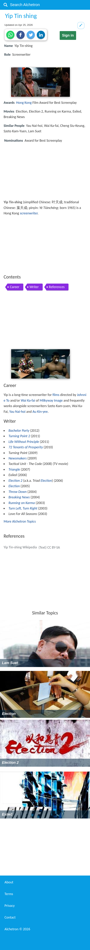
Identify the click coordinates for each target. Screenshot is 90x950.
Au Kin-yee (40, 411)
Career (14, 287)
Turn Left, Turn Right (22, 508)
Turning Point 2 (19, 436)
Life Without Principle (23, 442)
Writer (34, 287)
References (57, 287)
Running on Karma (21, 503)
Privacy (9, 905)
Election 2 (15, 480)
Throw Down (17, 492)
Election (46, 480)
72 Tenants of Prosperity (25, 447)
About (8, 882)
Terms (8, 894)
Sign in (68, 35)
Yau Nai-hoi (17, 411)
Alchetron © (17, 929)
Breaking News (19, 497)
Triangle (14, 469)
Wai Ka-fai (28, 400)
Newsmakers (17, 458)
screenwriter (29, 213)
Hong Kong (24, 102)
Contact (9, 917)
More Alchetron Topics (20, 521)
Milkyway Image (51, 400)
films (55, 395)
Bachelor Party (18, 430)
